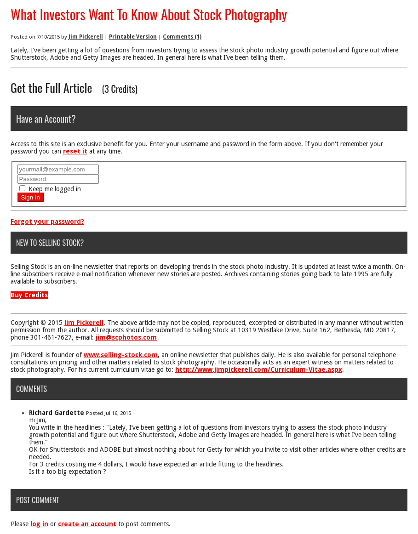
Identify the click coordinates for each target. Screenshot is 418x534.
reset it (75, 151)
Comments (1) (182, 37)
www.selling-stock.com (121, 354)
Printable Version (133, 37)
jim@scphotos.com (126, 337)
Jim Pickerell (86, 37)
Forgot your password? (47, 221)
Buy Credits (29, 295)
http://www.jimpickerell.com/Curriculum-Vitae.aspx (258, 369)
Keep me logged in (50, 189)
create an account (87, 524)
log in (39, 524)
